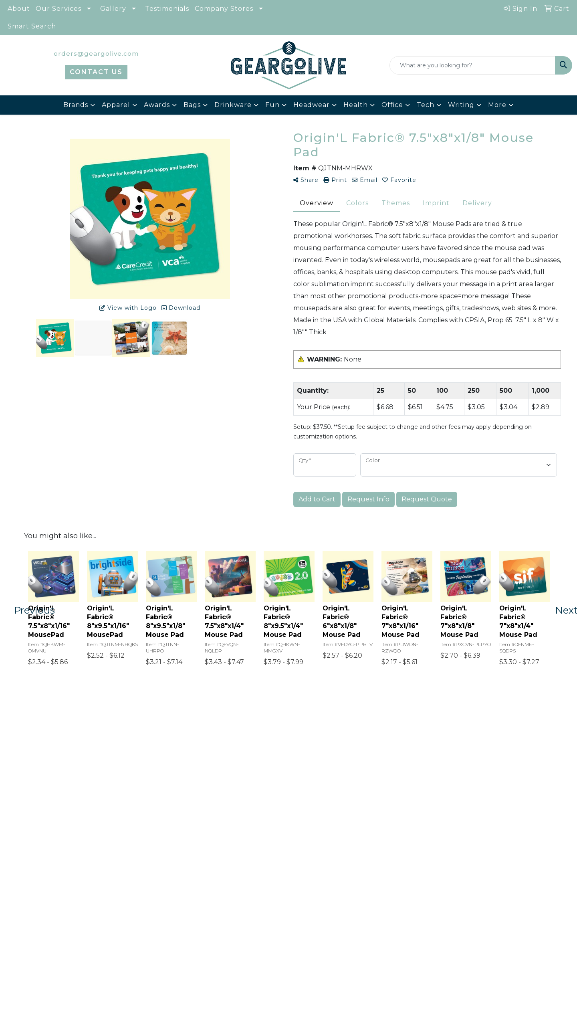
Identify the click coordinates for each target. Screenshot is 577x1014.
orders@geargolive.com (96, 53)
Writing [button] (461, 105)
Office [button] (392, 105)
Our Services (58, 8)
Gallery (113, 8)
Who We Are (51, 902)
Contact (43, 913)
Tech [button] (425, 105)
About (19, 8)
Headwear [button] (311, 105)
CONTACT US (96, 72)
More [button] (497, 105)
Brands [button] (75, 105)
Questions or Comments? (69, 953)
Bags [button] (192, 105)
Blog (125, 902)
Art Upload (136, 913)
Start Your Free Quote (289, 784)
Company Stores (224, 8)
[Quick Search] (472, 65)
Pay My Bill (136, 925)
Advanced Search (60, 936)
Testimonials (167, 8)
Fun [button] (272, 105)
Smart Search (32, 26)
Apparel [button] (116, 105)
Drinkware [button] (233, 105)
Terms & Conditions (151, 936)
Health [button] (355, 105)
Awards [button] (157, 105)
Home (39, 891)
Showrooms (138, 891)
